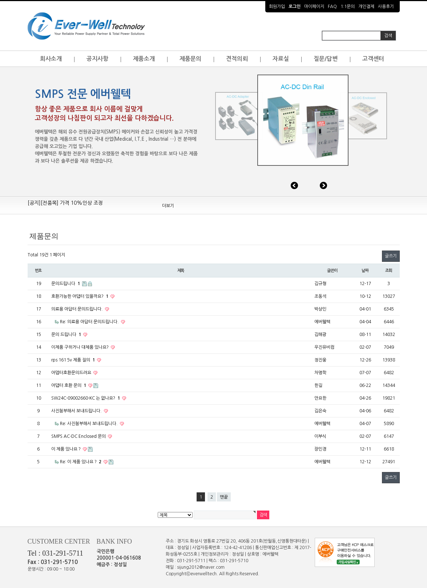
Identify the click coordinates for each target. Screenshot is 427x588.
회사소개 (51, 58)
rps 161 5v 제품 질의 (73, 360)
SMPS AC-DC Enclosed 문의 (79, 436)
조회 (388, 270)
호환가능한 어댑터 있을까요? (80, 296)
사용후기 (386, 6)
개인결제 (366, 6)
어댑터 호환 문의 (69, 385)
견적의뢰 (237, 58)
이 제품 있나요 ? (66, 449)
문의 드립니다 (66, 334)
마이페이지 (314, 6)
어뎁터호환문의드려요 (71, 373)
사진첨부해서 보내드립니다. (77, 411)
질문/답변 (326, 58)
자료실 (281, 58)
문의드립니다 (66, 283)
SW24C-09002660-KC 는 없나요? (86, 398)
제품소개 (144, 58)
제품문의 (190, 58)
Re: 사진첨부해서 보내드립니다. (89, 423)
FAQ (332, 6)
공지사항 (97, 58)
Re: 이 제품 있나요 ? (81, 462)
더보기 (168, 206)
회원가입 (277, 6)
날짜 (365, 270)
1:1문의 (348, 6)
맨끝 (224, 497)
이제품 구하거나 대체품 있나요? (80, 347)
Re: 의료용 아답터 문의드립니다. (90, 322)
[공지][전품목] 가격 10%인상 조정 (65, 205)
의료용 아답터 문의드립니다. (77, 309)
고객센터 (373, 58)
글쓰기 (391, 256)
